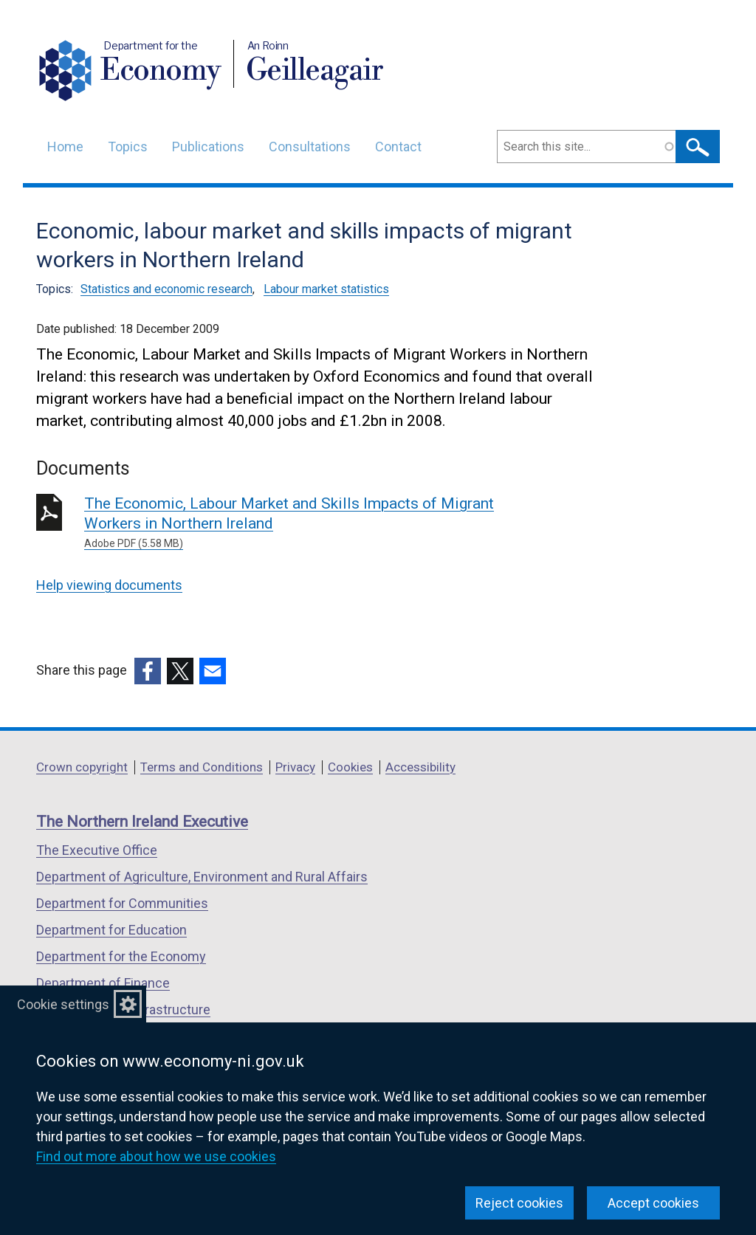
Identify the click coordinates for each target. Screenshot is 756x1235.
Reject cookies (519, 1203)
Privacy (295, 767)
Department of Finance (103, 983)
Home (65, 146)
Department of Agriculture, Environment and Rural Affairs (202, 876)
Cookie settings (63, 1004)
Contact (398, 146)
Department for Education (111, 930)
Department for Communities (122, 903)
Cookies (350, 767)
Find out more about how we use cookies (156, 1156)
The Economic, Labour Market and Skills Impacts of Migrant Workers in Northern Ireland (296, 523)
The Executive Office (96, 850)
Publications (208, 146)
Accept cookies (653, 1203)
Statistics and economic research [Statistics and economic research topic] (166, 289)
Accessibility (420, 767)
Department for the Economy (121, 956)
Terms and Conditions (201, 767)
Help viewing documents (109, 585)
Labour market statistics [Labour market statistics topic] (326, 289)
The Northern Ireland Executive (142, 821)
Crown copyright (82, 767)
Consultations (310, 146)
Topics (128, 146)
